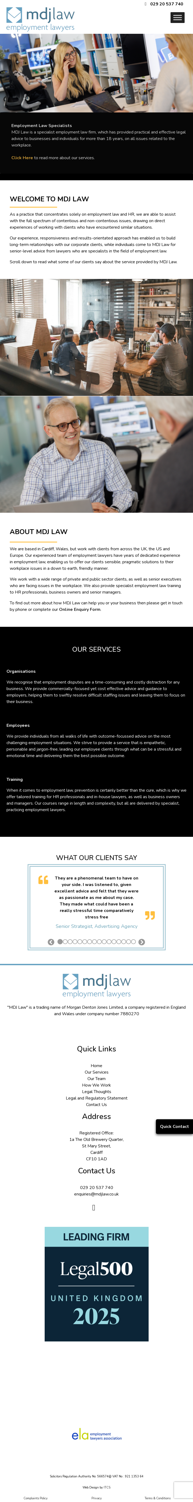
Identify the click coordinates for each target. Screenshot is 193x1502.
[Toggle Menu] (177, 17)
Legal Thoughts (96, 1092)
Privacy (96, 1498)
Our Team (96, 1079)
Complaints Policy (36, 1498)
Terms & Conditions (158, 1498)
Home (96, 1066)
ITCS (107, 1488)
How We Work (96, 1085)
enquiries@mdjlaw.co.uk (96, 1194)
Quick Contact (174, 1127)
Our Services (97, 1072)
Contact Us (96, 1105)
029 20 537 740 (166, 4)
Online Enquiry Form (79, 609)
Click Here (22, 158)
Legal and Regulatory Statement (96, 1098)
